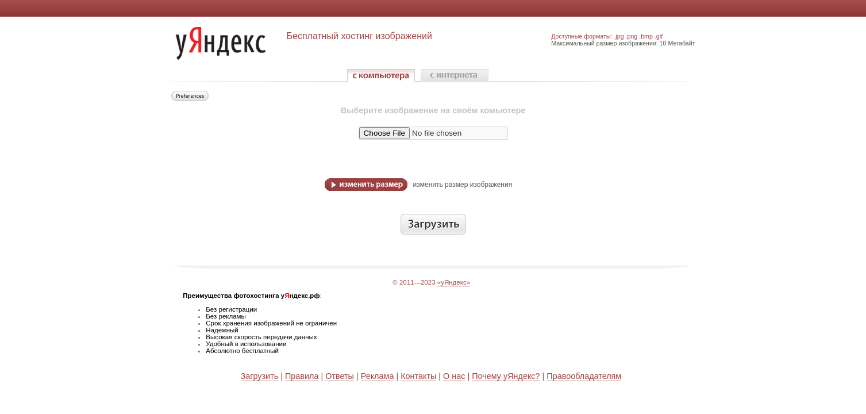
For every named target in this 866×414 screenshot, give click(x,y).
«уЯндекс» (453, 282)
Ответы (339, 376)
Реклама (377, 376)
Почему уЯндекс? (506, 376)
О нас (454, 376)
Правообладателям (583, 376)
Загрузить (260, 376)
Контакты (418, 376)
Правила (301, 376)
